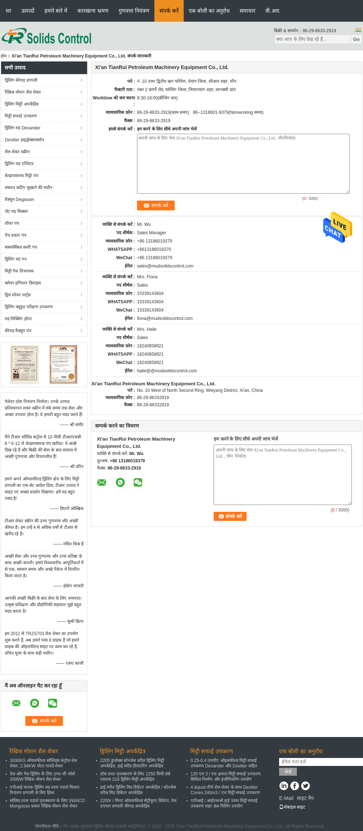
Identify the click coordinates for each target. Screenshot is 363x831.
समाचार (247, 11)
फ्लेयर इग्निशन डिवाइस (23, 283)
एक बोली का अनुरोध (209, 11)
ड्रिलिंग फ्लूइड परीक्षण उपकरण (29, 306)
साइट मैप (305, 798)
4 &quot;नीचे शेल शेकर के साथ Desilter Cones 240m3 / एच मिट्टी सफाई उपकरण (225, 790)
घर (8, 11)
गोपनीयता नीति (47, 826)
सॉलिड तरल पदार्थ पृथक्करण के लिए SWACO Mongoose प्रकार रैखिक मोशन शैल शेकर (47, 803)
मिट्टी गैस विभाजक (19, 271)
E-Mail (286, 798)
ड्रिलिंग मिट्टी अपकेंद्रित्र (22, 104)
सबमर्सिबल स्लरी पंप (21, 247)
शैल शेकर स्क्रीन (17, 151)
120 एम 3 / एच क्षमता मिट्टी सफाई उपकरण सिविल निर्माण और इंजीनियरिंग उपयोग (226, 776)
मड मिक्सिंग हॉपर (18, 318)
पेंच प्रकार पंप (15, 235)
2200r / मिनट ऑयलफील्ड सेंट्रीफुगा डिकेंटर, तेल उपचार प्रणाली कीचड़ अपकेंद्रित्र (138, 803)
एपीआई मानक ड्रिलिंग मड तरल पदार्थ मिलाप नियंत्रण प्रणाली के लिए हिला (45, 790)
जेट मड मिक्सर (16, 211)
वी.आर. (272, 11)
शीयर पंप (12, 223)
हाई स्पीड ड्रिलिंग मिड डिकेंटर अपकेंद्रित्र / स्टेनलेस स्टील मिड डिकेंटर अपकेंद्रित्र (138, 790)
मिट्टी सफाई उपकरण (21, 116)
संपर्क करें (169, 11)
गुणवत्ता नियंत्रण (134, 11)
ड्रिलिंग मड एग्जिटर (19, 163)
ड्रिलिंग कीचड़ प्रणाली (21, 80)
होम (4, 56)
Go (356, 39)
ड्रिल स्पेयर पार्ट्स (18, 294)
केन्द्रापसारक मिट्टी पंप (21, 175)
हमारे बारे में (55, 11)
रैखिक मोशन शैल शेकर (23, 92)
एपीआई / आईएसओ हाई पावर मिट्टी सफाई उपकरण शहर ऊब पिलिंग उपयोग (224, 803)
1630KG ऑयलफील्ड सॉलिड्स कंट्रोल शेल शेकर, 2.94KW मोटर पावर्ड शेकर (43, 763)
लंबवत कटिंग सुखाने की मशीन (28, 187)
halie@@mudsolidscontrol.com (167, 370)
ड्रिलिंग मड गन (16, 259)
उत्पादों (27, 11)
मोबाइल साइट (292, 807)
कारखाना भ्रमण (92, 11)
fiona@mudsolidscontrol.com (165, 318)
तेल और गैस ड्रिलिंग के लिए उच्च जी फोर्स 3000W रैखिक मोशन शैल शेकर (42, 776)
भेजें (288, 772)
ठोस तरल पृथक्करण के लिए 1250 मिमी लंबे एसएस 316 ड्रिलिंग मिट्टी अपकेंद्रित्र (135, 776)
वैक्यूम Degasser (19, 199)
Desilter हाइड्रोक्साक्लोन (24, 139)
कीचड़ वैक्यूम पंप (18, 330)
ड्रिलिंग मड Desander (22, 127)
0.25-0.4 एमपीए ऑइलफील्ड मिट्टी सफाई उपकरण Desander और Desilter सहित (224, 763)
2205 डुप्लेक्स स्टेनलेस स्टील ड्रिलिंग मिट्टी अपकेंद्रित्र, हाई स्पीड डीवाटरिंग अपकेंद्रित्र (132, 763)
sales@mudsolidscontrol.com (165, 266)
